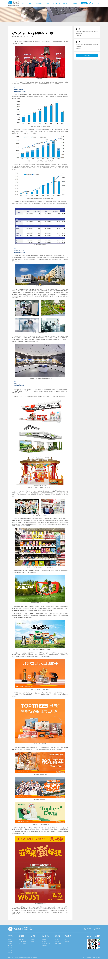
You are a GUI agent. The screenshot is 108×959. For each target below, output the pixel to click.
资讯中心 (47, 3)
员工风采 (57, 939)
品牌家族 (39, 3)
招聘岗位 (57, 941)
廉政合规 (84, 957)
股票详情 (44, 939)
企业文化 (10, 941)
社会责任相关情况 (46, 943)
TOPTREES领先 (22, 941)
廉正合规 (67, 941)
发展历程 (10, 950)
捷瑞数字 (98, 957)
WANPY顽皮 (21, 939)
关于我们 (30, 3)
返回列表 (87, 58)
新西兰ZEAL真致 (22, 943)
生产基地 (10, 948)
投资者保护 (44, 945)
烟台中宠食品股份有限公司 (20, 957)
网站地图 (89, 957)
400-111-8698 (93, 936)
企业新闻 (33, 939)
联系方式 (67, 939)
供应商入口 (58, 943)
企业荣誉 (10, 952)
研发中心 (10, 945)
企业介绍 (10, 939)
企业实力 (10, 943)
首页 (23, 3)
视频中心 (33, 941)
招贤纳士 (66, 3)
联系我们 (74, 3)
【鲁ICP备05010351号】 (35, 957)
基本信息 (44, 941)
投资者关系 (56, 3)
